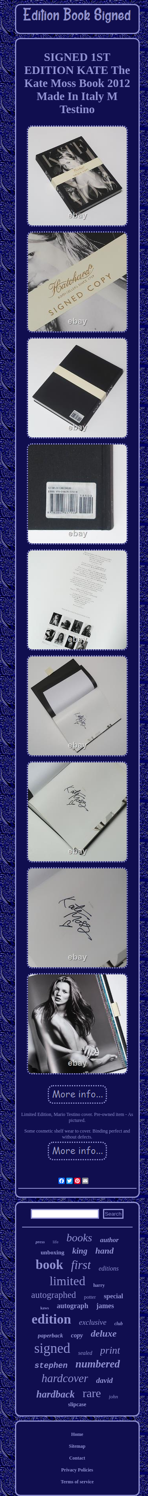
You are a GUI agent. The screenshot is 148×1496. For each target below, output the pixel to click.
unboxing (52, 1252)
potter (90, 1297)
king (80, 1251)
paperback (50, 1335)
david (104, 1380)
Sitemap (77, 1446)
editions (109, 1268)
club (118, 1323)
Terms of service (77, 1482)
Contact (77, 1458)
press (40, 1241)
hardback (55, 1394)
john (113, 1397)
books (79, 1237)
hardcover (64, 1378)
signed (52, 1348)
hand (105, 1251)
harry (99, 1285)
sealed (85, 1353)
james (105, 1306)
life (55, 1241)
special (113, 1296)
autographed (53, 1295)
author (109, 1240)
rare (91, 1393)
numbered (97, 1364)
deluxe (103, 1333)
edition (51, 1319)
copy (77, 1335)
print (110, 1350)
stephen (50, 1365)
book (49, 1265)
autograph (72, 1306)
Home (77, 1434)
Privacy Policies (77, 1470)
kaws (44, 1308)
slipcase (77, 1404)
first (81, 1265)
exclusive (93, 1322)
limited (68, 1281)
